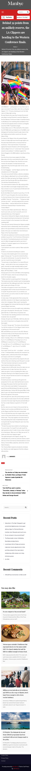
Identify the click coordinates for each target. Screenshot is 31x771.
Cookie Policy (4, 755)
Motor (3, 463)
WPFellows (16, 768)
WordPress (16, 766)
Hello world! (23, 574)
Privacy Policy (4, 758)
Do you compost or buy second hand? (14, 535)
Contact (3, 761)
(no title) (7, 559)
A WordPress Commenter (11, 574)
